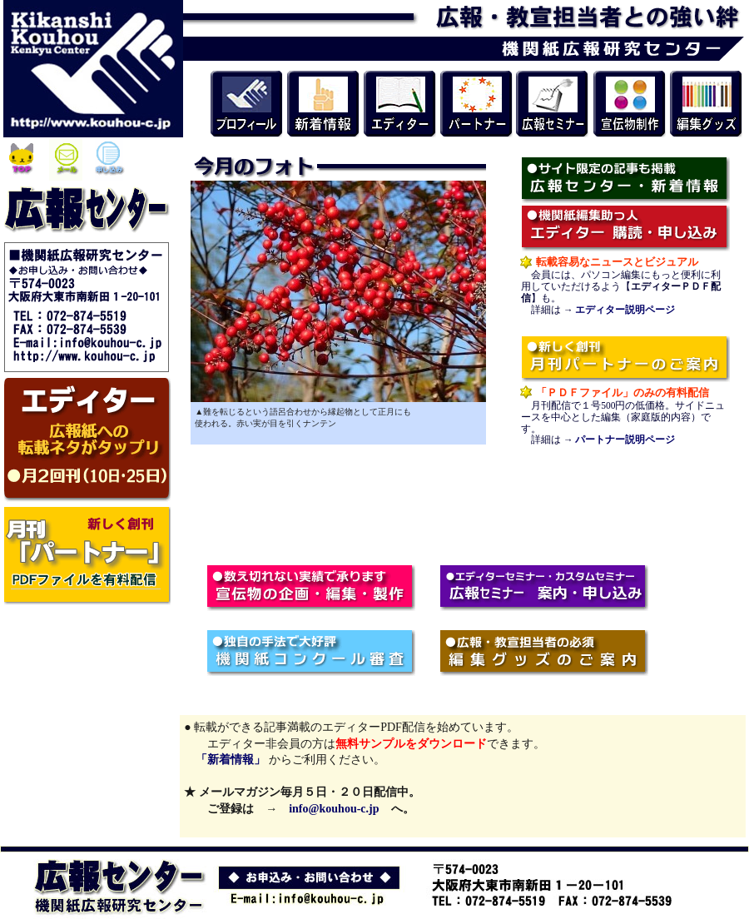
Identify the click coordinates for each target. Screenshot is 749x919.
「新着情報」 (224, 759)
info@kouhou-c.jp (334, 808)
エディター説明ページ (625, 310)
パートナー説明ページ (625, 440)
